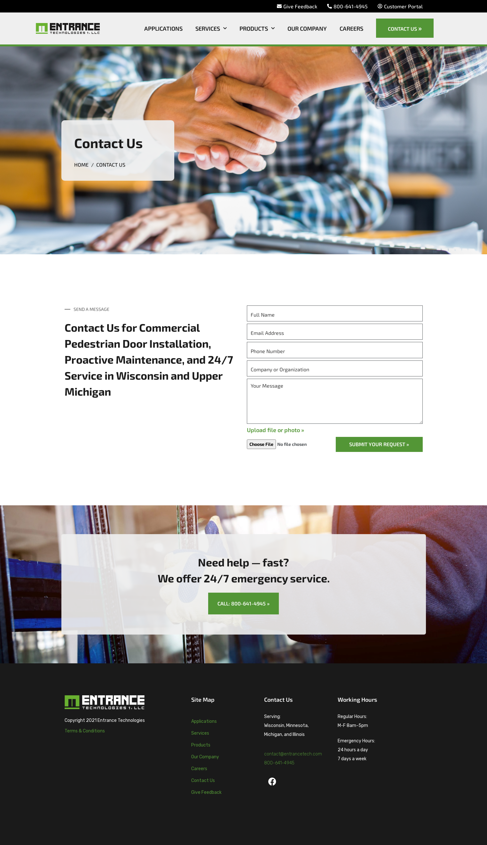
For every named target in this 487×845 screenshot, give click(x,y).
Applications (163, 28)
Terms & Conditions (85, 731)
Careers (351, 28)
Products (257, 28)
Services (211, 28)
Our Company (307, 28)
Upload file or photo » (275, 429)
